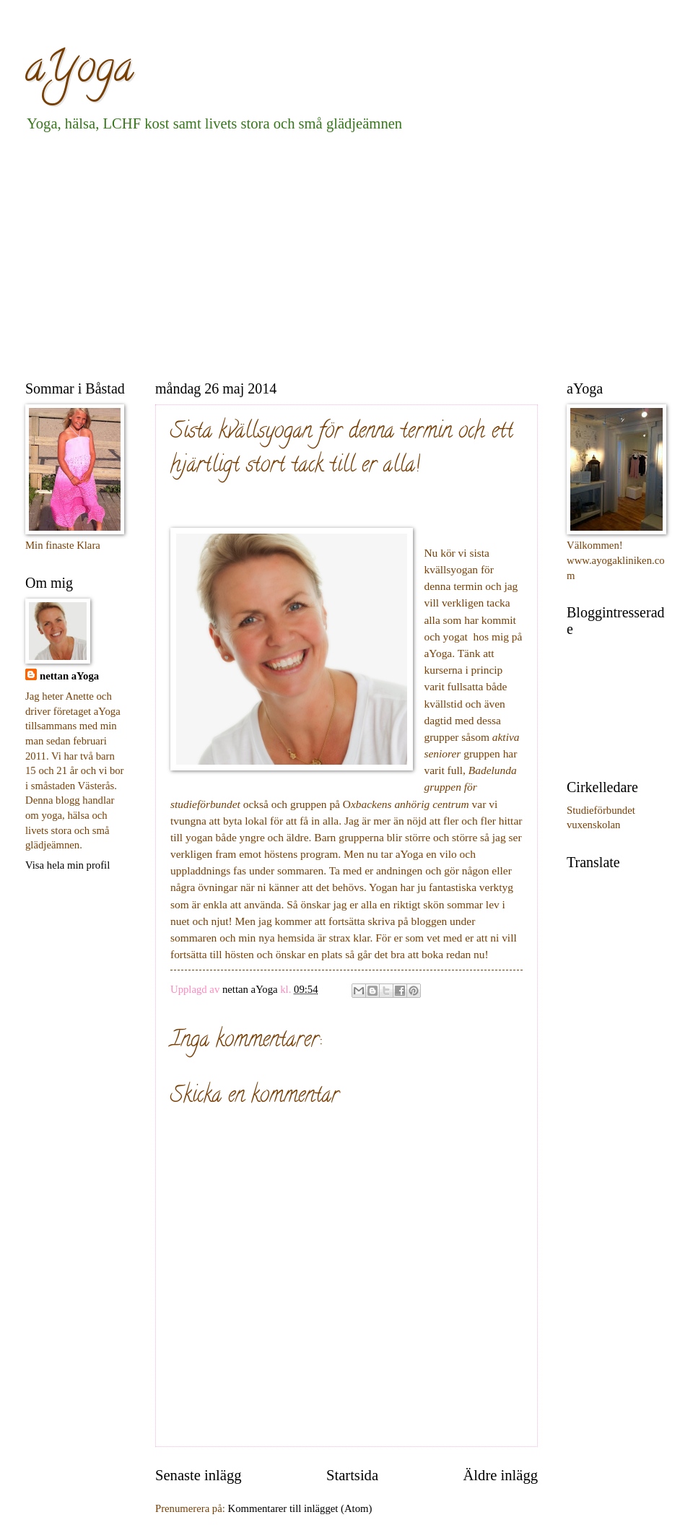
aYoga (79, 71)
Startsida (352, 1475)
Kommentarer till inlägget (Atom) (300, 1508)
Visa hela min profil (67, 865)
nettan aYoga (69, 676)
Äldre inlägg (500, 1475)
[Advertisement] (230, 253)
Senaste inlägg (198, 1475)
